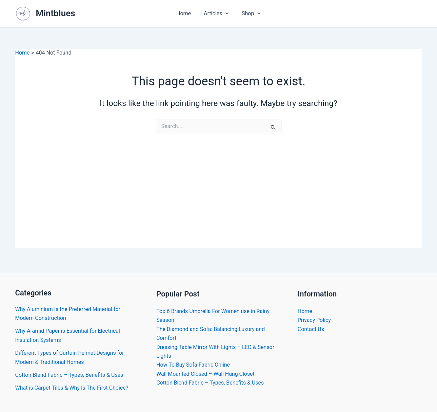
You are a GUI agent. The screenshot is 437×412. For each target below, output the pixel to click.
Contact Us (311, 329)
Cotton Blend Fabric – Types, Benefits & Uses (69, 375)
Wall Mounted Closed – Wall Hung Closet (205, 374)
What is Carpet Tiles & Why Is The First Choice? (71, 388)
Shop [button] (249, 13)
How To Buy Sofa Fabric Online (193, 365)
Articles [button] (216, 13)
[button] (225, 13)
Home (185, 13)
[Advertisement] (218, 200)
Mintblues (55, 13)
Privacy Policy (314, 320)
